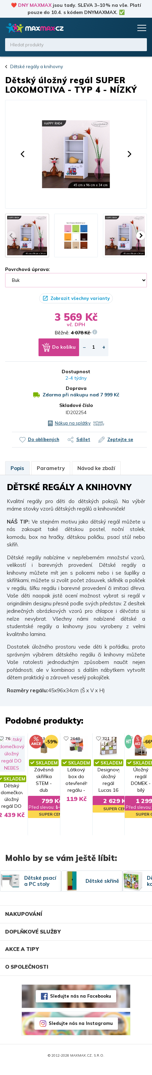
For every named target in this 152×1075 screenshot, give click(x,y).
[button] (22, 154)
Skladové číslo (76, 405)
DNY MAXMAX (34, 5)
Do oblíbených (43, 439)
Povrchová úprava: (27, 269)
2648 (53, 738)
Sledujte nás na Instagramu (81, 1031)
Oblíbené (113, 28)
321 (128, 738)
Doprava (76, 388)
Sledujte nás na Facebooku (80, 1004)
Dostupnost (76, 371)
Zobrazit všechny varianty (80, 298)
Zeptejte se (120, 439)
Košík (126, 28)
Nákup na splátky (73, 423)
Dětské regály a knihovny (36, 66)
